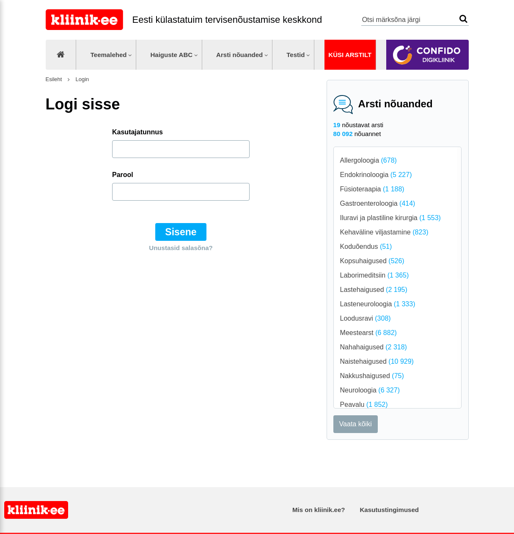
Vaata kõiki (355, 424)
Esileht (54, 79)
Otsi (463, 19)
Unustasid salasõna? (180, 247)
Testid (295, 54)
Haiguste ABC (171, 54)
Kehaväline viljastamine (384, 232)
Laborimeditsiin (374, 275)
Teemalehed (109, 54)
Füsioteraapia (372, 189)
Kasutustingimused (389, 509)
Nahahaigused (373, 347)
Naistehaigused (377, 361)
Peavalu (364, 404)
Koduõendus (366, 246)
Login (81, 79)
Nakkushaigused (372, 375)
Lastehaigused (373, 289)
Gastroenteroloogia (377, 203)
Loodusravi (365, 318)
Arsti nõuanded (239, 54)
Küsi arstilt (349, 54)
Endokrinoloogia (376, 174)
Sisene (180, 231)
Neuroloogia (370, 390)
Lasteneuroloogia (377, 304)
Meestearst (368, 332)
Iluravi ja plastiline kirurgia (390, 217)
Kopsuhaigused (372, 260)
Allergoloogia (368, 160)
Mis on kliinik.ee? (318, 509)
